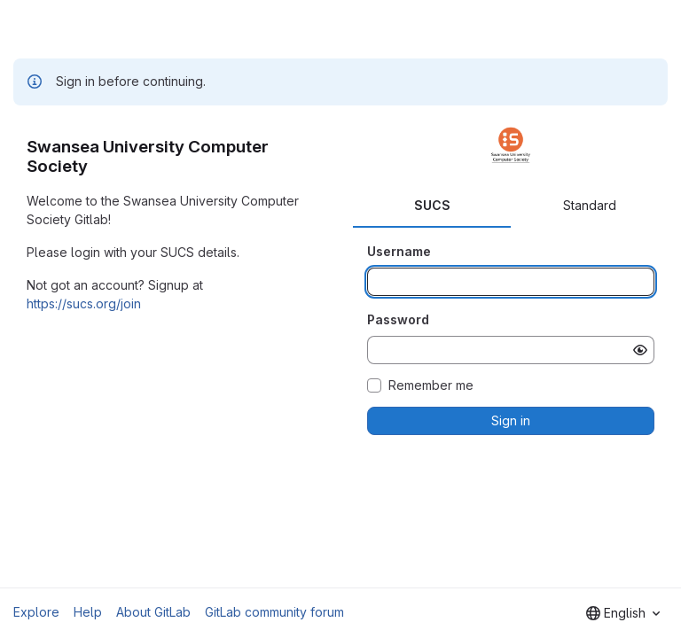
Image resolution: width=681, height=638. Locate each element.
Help (88, 611)
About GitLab (153, 611)
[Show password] (640, 350)
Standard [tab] (589, 205)
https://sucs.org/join (84, 303)
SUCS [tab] (432, 205)
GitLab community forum (274, 611)
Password (398, 319)
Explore (36, 611)
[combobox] (623, 613)
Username (399, 251)
